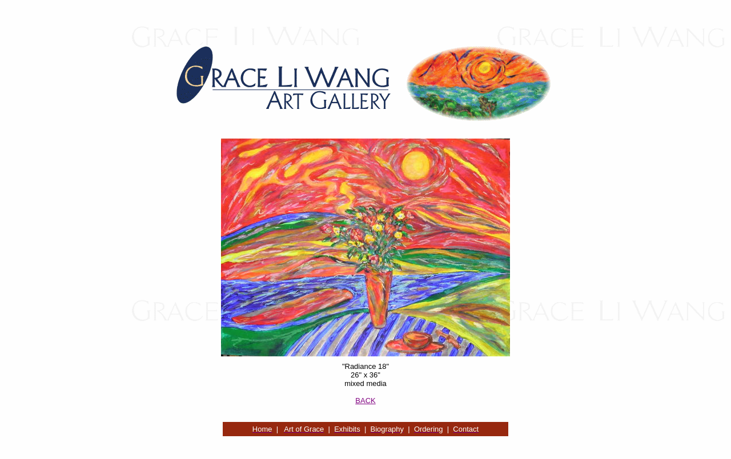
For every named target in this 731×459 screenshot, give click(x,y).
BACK (365, 400)
